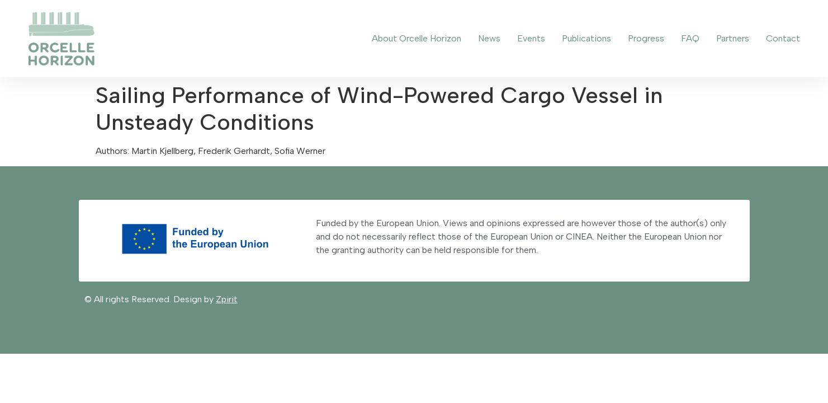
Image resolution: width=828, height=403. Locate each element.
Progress (646, 38)
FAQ (690, 38)
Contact (783, 38)
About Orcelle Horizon (416, 38)
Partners (732, 38)
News (489, 38)
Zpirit (227, 299)
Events (531, 38)
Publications (586, 38)
